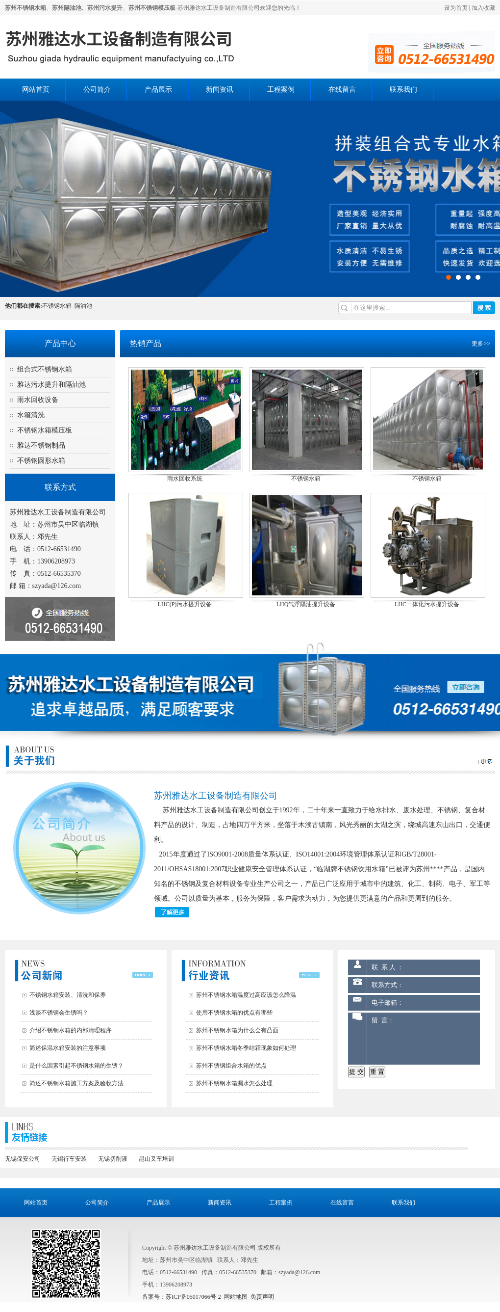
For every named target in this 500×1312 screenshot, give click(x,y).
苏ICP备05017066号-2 (193, 1296)
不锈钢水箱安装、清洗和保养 (67, 994)
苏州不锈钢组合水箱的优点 (231, 1065)
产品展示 (158, 89)
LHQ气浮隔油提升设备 (306, 604)
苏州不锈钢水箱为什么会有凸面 (237, 1030)
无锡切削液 (112, 1158)
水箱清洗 (31, 415)
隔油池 (83, 305)
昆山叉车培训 (156, 1158)
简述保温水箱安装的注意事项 (67, 1047)
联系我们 (403, 89)
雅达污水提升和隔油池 (51, 384)
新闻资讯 (219, 89)
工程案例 (281, 89)
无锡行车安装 (69, 1158)
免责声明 (262, 1296)
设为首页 (456, 7)
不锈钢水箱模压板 (44, 430)
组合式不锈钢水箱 (44, 369)
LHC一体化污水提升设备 (427, 604)
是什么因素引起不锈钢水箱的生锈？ (76, 1065)
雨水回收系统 (184, 478)
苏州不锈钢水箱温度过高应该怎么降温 (246, 994)
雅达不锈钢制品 (41, 445)
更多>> (481, 343)
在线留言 (342, 89)
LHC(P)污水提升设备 (185, 604)
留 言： (423, 1039)
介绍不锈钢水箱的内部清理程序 (70, 1030)
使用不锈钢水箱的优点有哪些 (234, 1012)
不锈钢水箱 (57, 305)
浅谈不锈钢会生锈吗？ (58, 1012)
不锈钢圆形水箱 (41, 460)
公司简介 (97, 89)
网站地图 (236, 1296)
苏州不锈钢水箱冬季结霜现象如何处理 (246, 1047)
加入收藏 (483, 7)
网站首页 (36, 89)
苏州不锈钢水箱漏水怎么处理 (234, 1083)
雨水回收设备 (37, 399)
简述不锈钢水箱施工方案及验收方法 (76, 1083)
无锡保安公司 (22, 1158)
